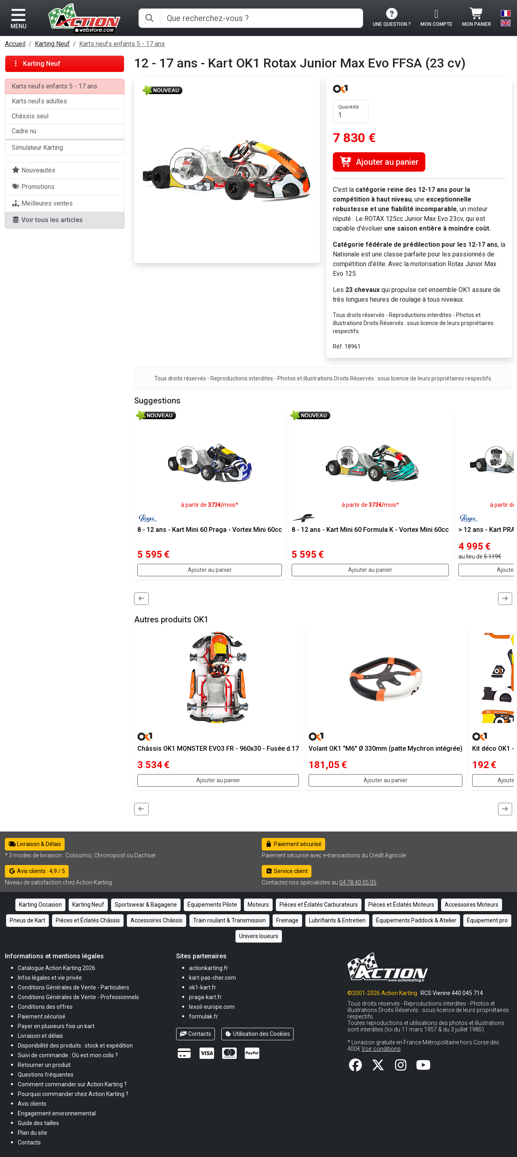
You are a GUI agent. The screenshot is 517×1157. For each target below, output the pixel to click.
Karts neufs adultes (39, 101)
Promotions (33, 187)
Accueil (15, 44)
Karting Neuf (52, 44)
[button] (38, 1123)
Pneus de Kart (27, 920)
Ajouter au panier (379, 162)
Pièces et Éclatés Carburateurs (319, 904)
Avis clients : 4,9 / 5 (36, 871)
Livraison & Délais (34, 844)
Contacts (195, 1034)
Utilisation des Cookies (257, 1034)
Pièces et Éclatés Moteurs (401, 904)
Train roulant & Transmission (229, 920)
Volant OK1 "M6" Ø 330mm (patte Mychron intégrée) (385, 748)
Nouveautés (33, 170)
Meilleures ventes (42, 203)
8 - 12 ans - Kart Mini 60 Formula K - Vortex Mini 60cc (370, 529)
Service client (286, 871)
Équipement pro (487, 920)
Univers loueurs (258, 936)
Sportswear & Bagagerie (146, 904)
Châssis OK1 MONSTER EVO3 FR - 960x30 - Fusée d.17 (218, 748)
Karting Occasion (40, 904)
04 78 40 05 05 (357, 882)
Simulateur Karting (37, 147)
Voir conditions (381, 1049)
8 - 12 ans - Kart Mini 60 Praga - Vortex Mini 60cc (209, 529)
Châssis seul (30, 116)
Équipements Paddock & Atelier (416, 920)
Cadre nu (24, 131)
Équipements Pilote (212, 904)
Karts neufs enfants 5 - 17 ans (122, 44)
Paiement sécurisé (293, 844)
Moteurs (258, 904)
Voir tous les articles (47, 220)
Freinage (287, 920)
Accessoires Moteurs (471, 904)
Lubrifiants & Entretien (337, 920)
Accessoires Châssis (156, 920)
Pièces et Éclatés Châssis (88, 920)
